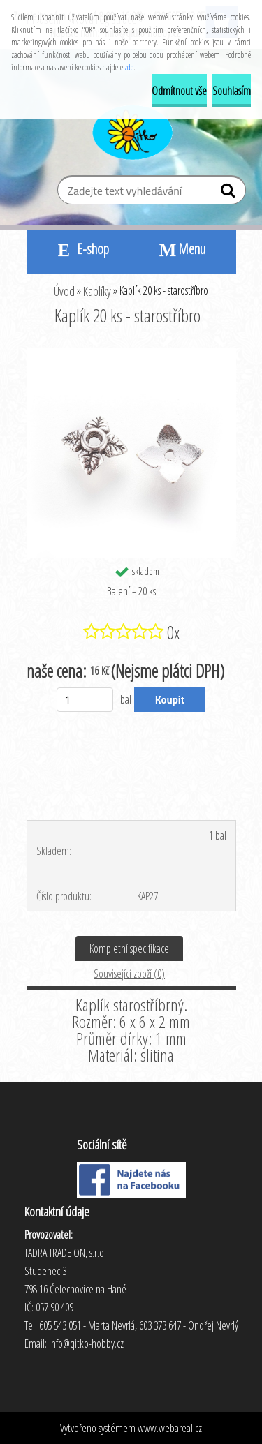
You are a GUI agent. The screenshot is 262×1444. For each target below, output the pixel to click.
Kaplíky (97, 291)
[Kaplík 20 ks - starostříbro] (131, 354)
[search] (229, 193)
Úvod (64, 291)
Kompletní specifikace (129, 948)
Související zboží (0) (129, 973)
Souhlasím (231, 90)
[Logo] (131, 130)
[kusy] (85, 699)
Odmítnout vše (179, 90)
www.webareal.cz (170, 1428)
